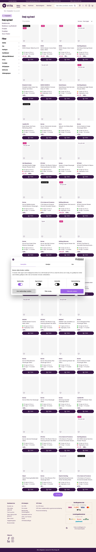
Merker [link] (49, 5)
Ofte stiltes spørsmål (10, 509)
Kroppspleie (10, 11)
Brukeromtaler (11, 523)
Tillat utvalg (48, 291)
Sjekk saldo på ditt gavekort (12, 515)
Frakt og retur (10, 512)
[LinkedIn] (8, 541)
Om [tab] (73, 264)
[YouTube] (12, 541)
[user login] (83, 5)
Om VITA (24, 506)
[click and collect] (89, 5)
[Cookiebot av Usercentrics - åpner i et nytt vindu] (76, 259)
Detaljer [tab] (48, 264)
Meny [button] (18, 5)
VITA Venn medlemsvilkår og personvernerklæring (49, 508)
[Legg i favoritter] (24, 41)
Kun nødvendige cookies (24, 291)
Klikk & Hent (10, 518)
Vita (5, 11)
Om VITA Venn (40, 506)
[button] (75, 5)
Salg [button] (24, 5)
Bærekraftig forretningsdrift (25, 511)
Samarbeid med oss (27, 514)
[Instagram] (12, 538)
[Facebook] (8, 538)
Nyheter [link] (31, 5)
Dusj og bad (17, 11)
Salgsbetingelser (11, 520)
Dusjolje (4, 28)
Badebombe (6, 23)
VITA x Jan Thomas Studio (26, 517)
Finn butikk (24, 508)
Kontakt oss (10, 506)
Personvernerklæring (41, 510)
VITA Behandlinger (26, 520)
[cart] (92, 5)
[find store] (79, 5)
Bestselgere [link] (40, 5)
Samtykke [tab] (23, 264)
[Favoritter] (86, 5)
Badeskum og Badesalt (9, 26)
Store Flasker (6, 34)
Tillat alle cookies (72, 291)
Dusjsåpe (5, 31)
